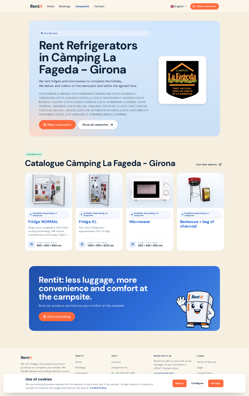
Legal (200, 367)
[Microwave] (150, 190)
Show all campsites (97, 124)
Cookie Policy (204, 373)
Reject (180, 383)
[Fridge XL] (99, 190)
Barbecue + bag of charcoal (197, 224)
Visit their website (209, 164)
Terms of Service (206, 362)
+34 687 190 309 (123, 373)
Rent (36, 6)
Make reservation (204, 6)
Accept (215, 383)
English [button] (177, 6)
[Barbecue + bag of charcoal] (200, 190)
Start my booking (56, 316)
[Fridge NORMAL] (48, 190)
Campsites (82, 6)
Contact (99, 6)
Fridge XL (88, 221)
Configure (197, 383)
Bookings (64, 6)
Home (50, 6)
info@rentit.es (120, 367)
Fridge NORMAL (43, 221)
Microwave (139, 221)
